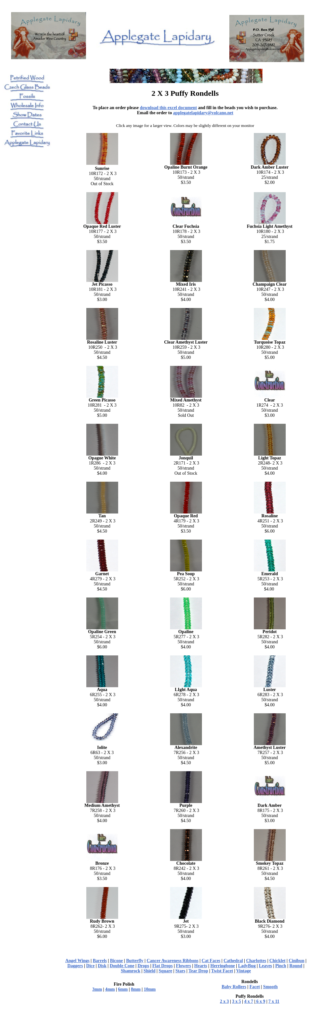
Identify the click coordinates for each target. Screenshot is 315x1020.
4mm (110, 989)
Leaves (265, 965)
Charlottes (256, 960)
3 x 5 (236, 1001)
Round (295, 965)
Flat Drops (162, 965)
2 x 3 (224, 1001)
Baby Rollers (234, 986)
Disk (102, 965)
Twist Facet (222, 970)
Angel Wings (77, 960)
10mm (149, 989)
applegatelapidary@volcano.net (203, 112)
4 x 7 (248, 1001)
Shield (149, 970)
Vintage (243, 970)
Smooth (270, 986)
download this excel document (168, 107)
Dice (90, 965)
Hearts (200, 965)
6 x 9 (260, 1001)
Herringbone (222, 965)
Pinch (280, 965)
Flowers (183, 965)
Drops (143, 965)
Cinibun (296, 960)
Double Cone (122, 965)
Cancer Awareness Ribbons (172, 960)
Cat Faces (211, 960)
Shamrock (130, 970)
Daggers (75, 965)
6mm (123, 989)
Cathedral (233, 960)
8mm (135, 989)
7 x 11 (273, 1001)
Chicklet (277, 960)
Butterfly (134, 960)
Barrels (100, 960)
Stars (180, 970)
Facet (254, 986)
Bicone (116, 960)
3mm (97, 989)
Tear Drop (198, 970)
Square (165, 970)
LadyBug (246, 965)
